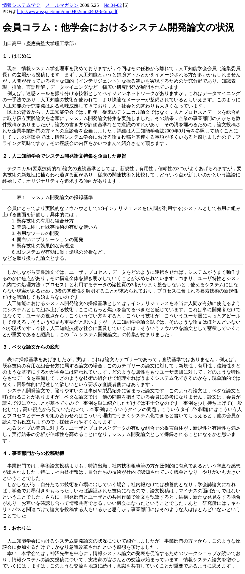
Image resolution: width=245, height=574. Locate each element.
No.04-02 (113, 5)
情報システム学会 (21, 5)
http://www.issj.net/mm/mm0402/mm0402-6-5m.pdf (67, 11)
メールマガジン (62, 5)
